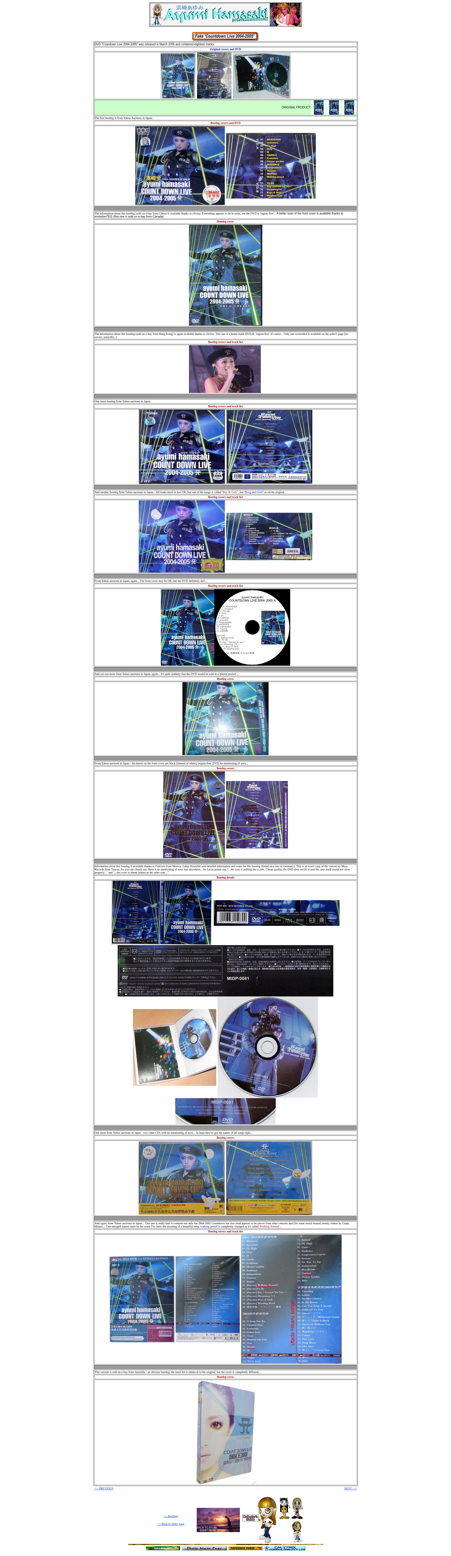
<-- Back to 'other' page (170, 1523)
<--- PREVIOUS (103, 1488)
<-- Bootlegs (171, 1516)
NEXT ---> (350, 1488)
